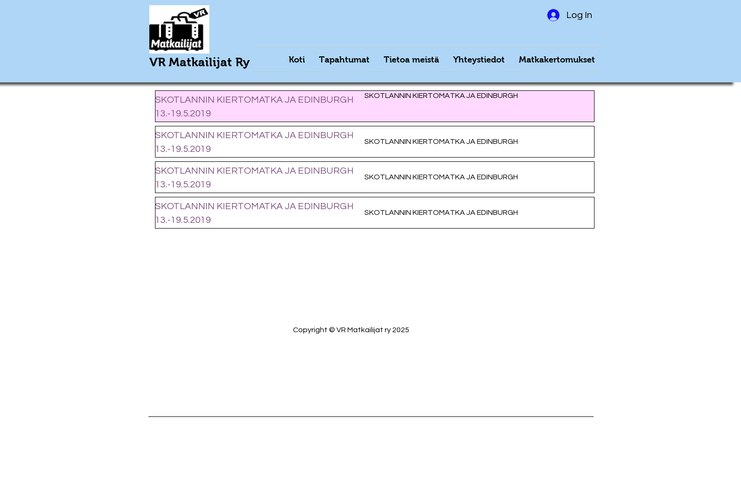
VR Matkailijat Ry (199, 62)
